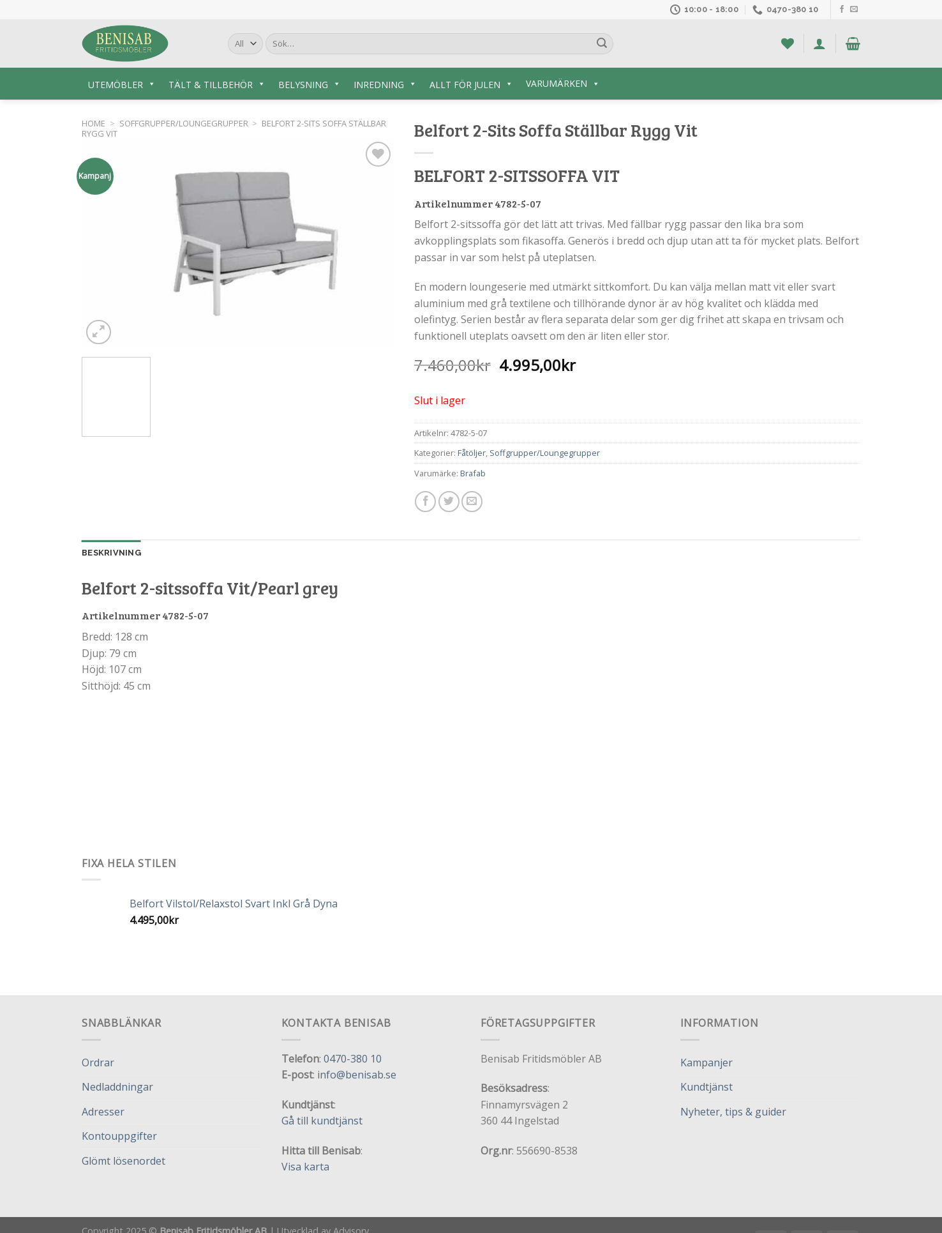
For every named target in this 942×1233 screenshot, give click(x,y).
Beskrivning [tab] (111, 552)
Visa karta (305, 1167)
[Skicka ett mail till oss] (854, 9)
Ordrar (98, 1062)
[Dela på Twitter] (449, 501)
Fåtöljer (472, 452)
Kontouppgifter (119, 1136)
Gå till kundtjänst (322, 1121)
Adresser (103, 1112)
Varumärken (563, 84)
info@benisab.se (356, 1075)
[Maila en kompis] (471, 501)
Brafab (473, 473)
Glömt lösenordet (123, 1161)
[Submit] (602, 44)
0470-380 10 (353, 1059)
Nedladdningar (117, 1087)
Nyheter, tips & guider (733, 1112)
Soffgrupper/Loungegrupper (183, 123)
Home (93, 123)
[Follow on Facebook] (842, 9)
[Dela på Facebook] (425, 501)
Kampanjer (706, 1062)
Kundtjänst (706, 1087)
